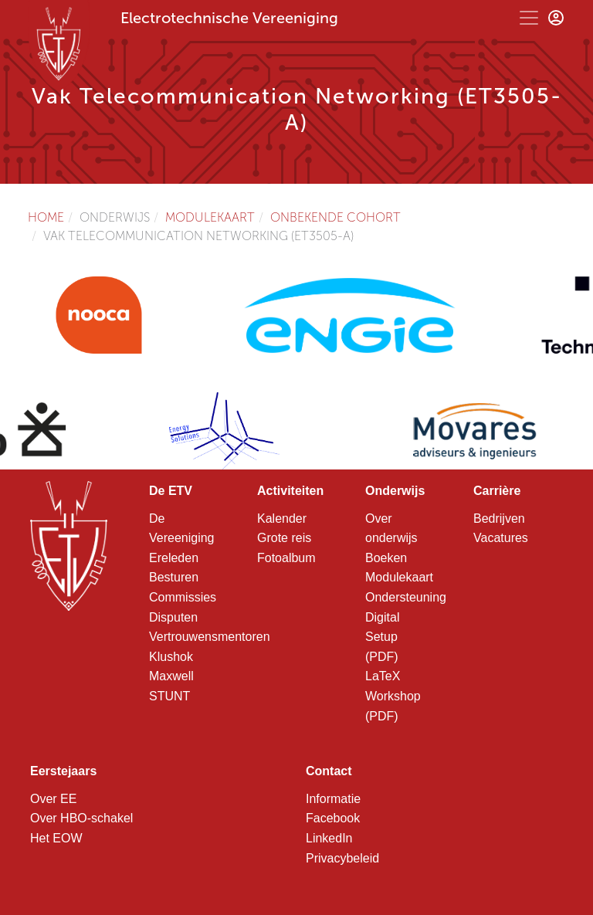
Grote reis (284, 537)
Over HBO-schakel (81, 818)
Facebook (333, 818)
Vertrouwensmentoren (209, 636)
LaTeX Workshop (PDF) (393, 695)
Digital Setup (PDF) (382, 637)
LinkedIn (329, 838)
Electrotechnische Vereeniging (229, 17)
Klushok (171, 656)
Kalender (282, 518)
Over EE (53, 798)
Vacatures (500, 537)
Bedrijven (499, 518)
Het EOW (56, 838)
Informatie (333, 798)
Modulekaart (210, 217)
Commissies (182, 597)
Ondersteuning (405, 597)
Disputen (173, 617)
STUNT (169, 696)
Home (46, 217)
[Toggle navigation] (528, 17)
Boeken (386, 557)
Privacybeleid (342, 858)
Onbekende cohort (335, 217)
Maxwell (171, 676)
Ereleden (173, 557)
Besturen (173, 577)
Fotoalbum (286, 557)
